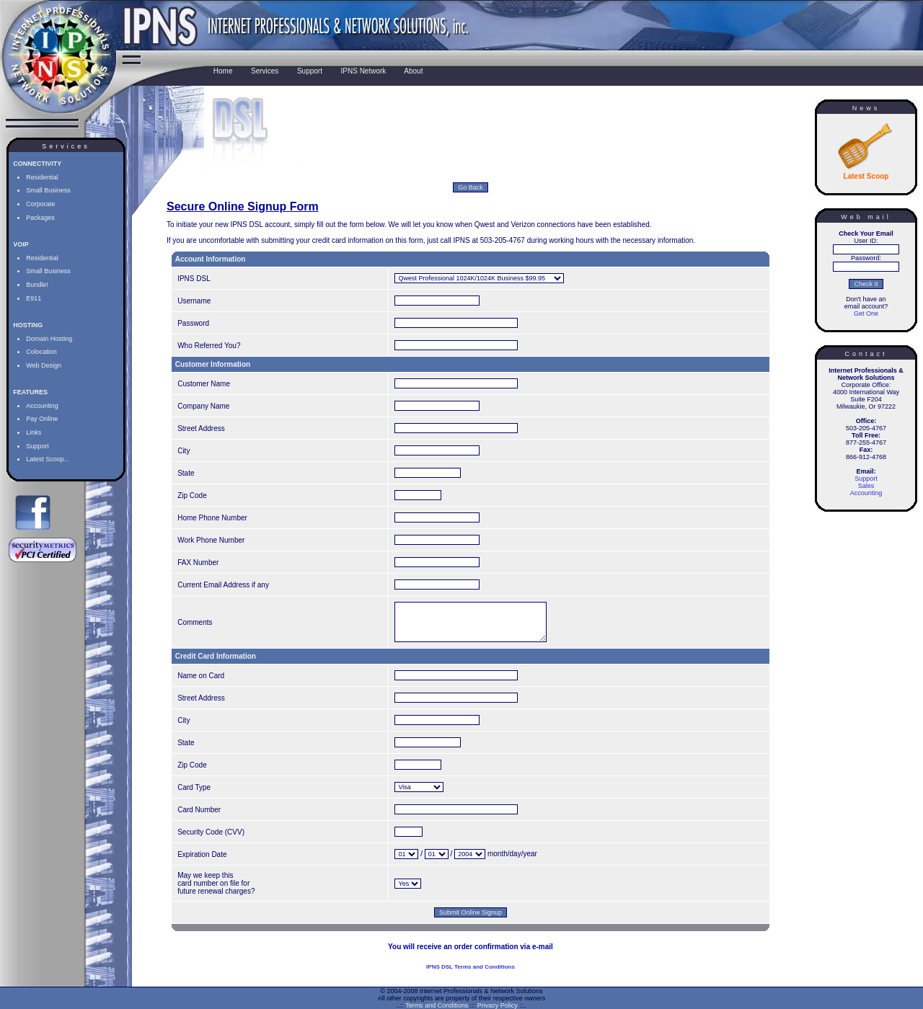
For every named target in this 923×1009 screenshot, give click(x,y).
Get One (866, 313)
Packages (40, 217)
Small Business (48, 190)
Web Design (43, 365)
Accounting (42, 405)
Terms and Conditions (436, 1005)
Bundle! (37, 284)
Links (33, 432)
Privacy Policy (497, 1005)
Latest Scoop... (47, 459)
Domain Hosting (49, 338)
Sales (866, 485)
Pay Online (42, 418)
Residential (42, 177)
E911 (33, 298)
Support (37, 446)
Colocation (41, 351)
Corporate (40, 204)
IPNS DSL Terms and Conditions (470, 977)
